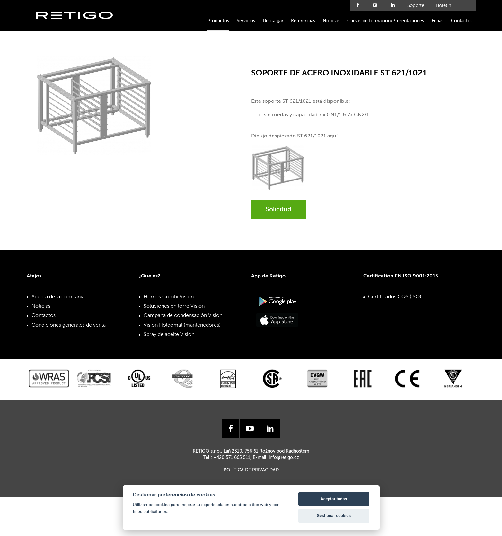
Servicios (246, 21)
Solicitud (278, 209)
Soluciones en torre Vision (174, 306)
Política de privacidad (251, 470)
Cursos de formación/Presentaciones (385, 21)
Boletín (443, 5)
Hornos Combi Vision (169, 297)
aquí (332, 136)
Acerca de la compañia (57, 297)
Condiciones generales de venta (68, 325)
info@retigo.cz (284, 457)
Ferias (437, 21)
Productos (218, 21)
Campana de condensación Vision (183, 315)
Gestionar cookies (334, 515)
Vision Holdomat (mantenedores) (182, 325)
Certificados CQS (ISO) (394, 297)
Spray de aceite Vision (169, 334)
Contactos (461, 21)
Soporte (415, 5)
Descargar (273, 21)
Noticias (331, 21)
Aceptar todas (334, 498)
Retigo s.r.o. (79, 25)
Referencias (303, 21)
